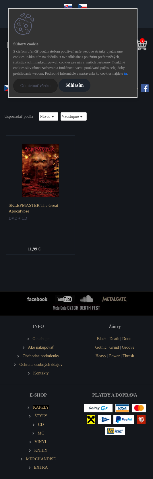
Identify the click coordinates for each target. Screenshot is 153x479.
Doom (127, 338)
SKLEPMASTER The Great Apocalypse (33, 208)
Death (114, 338)
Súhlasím (74, 85)
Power (114, 356)
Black (102, 338)
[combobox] (48, 116)
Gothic (100, 347)
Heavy (101, 356)
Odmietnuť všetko (35, 85)
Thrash (128, 356)
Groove (128, 347)
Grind (114, 347)
